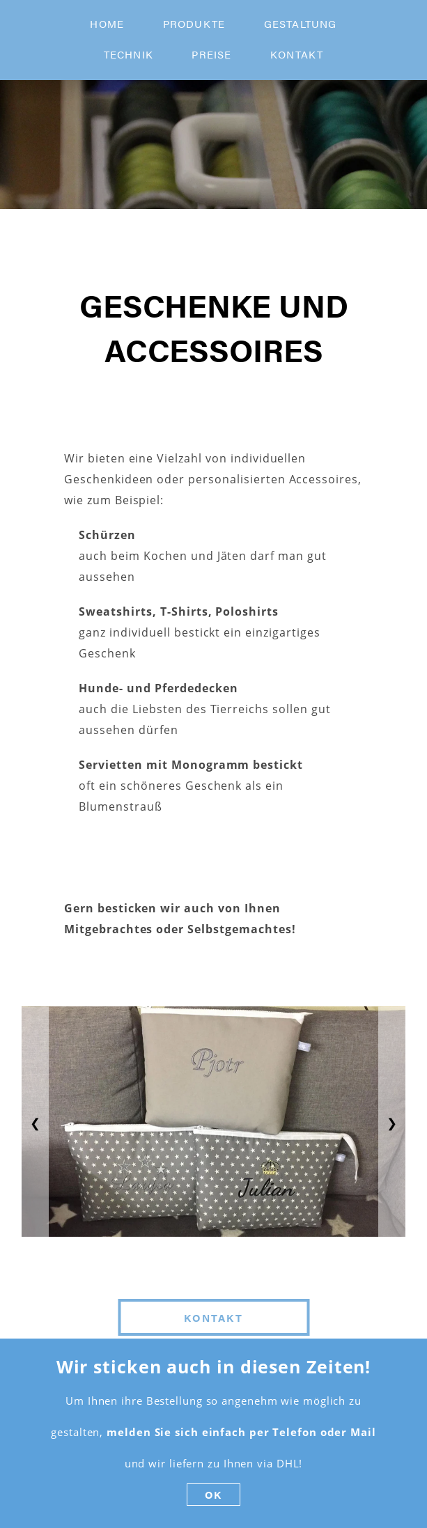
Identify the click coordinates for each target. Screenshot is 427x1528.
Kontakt (213, 1317)
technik (128, 54)
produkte (194, 23)
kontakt (296, 54)
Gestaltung (300, 23)
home (107, 23)
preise (211, 54)
